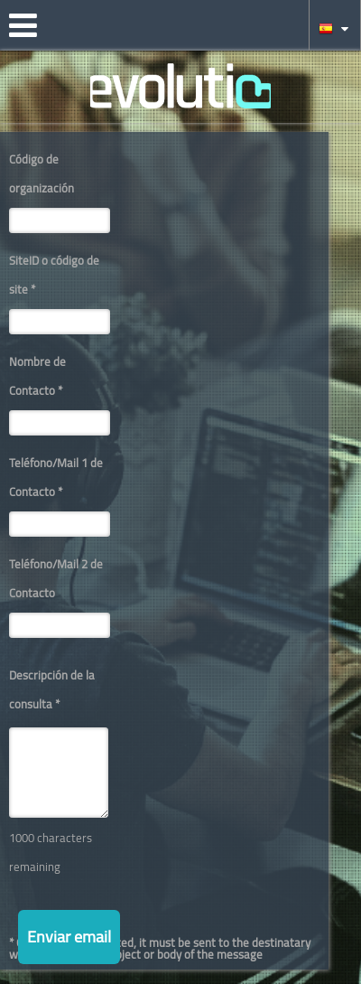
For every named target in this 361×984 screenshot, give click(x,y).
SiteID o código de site (54, 274)
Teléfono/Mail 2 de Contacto (56, 578)
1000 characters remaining (50, 852)
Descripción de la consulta (52, 689)
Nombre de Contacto (37, 376)
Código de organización (41, 173)
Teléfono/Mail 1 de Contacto (56, 477)
